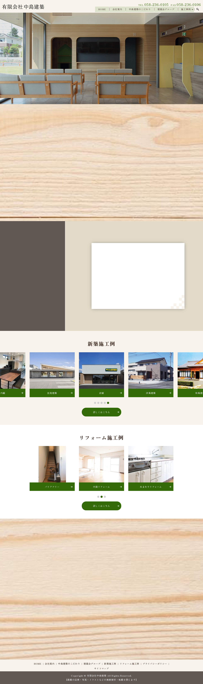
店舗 (101, 393)
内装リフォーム (101, 486)
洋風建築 (151, 393)
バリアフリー (52, 486)
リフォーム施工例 (129, 663)
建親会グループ (165, 9)
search (197, 9)
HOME (100, 9)
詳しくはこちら (101, 412)
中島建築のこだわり (139, 9)
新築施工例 (110, 663)
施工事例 (186, 9)
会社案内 (116, 9)
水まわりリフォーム (151, 486)
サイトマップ (101, 668)
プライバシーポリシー (155, 663)
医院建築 (52, 393)
